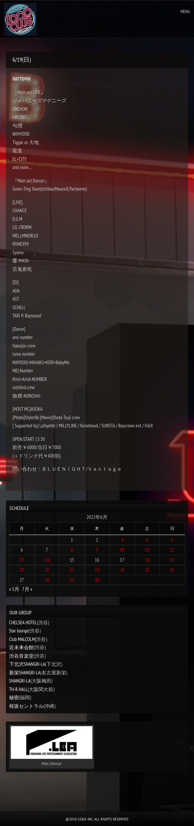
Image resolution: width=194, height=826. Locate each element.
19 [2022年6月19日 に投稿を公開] (172, 560)
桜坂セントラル (26, 706)
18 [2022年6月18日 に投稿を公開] (147, 560)
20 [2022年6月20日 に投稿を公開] (22, 570)
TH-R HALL (18, 689)
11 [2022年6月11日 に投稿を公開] (147, 550)
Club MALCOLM (22, 639)
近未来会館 (21, 647)
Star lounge (19, 631)
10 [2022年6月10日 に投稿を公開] (122, 550)
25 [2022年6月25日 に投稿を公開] (147, 570)
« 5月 (14, 589)
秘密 (14, 697)
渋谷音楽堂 (21, 656)
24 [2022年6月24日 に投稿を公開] (122, 570)
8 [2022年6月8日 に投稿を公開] (72, 550)
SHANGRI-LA (19, 681)
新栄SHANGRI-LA (24, 672)
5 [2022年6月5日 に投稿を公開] (172, 540)
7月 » (27, 589)
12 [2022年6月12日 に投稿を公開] (172, 550)
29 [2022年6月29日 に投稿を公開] (72, 580)
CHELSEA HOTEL (23, 622)
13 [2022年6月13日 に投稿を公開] (22, 560)
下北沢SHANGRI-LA (27, 664)
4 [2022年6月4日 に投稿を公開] (147, 540)
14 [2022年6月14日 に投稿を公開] (47, 560)
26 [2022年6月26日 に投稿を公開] (172, 570)
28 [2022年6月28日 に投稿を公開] (47, 580)
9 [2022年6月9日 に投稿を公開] (97, 550)
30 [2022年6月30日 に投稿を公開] (97, 580)
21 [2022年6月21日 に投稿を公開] (47, 570)
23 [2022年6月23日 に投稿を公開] (97, 570)
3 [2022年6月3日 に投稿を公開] (122, 540)
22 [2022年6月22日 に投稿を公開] (72, 570)
